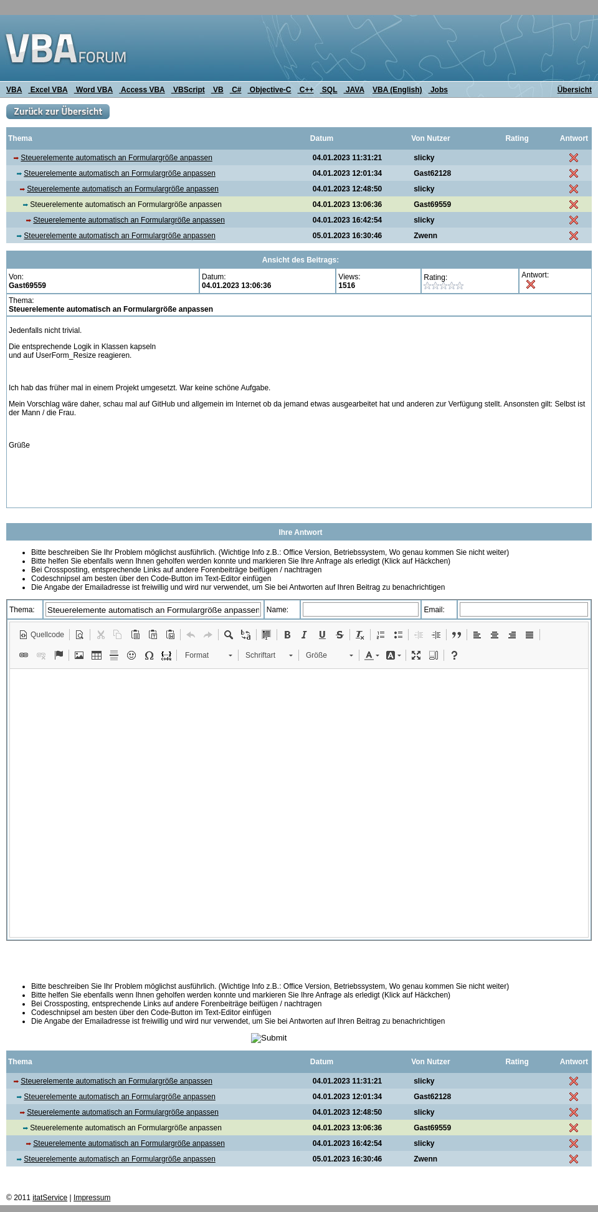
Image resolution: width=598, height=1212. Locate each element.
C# (236, 89)
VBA (14, 89)
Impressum (92, 1197)
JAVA (354, 89)
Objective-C (269, 89)
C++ (306, 89)
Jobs (438, 89)
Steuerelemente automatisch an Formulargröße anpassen (116, 157)
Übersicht (575, 89)
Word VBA (93, 89)
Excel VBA (47, 89)
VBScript (188, 89)
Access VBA (142, 89)
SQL (329, 89)
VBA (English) (397, 89)
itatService (49, 1197)
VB (217, 89)
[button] (41, 635)
